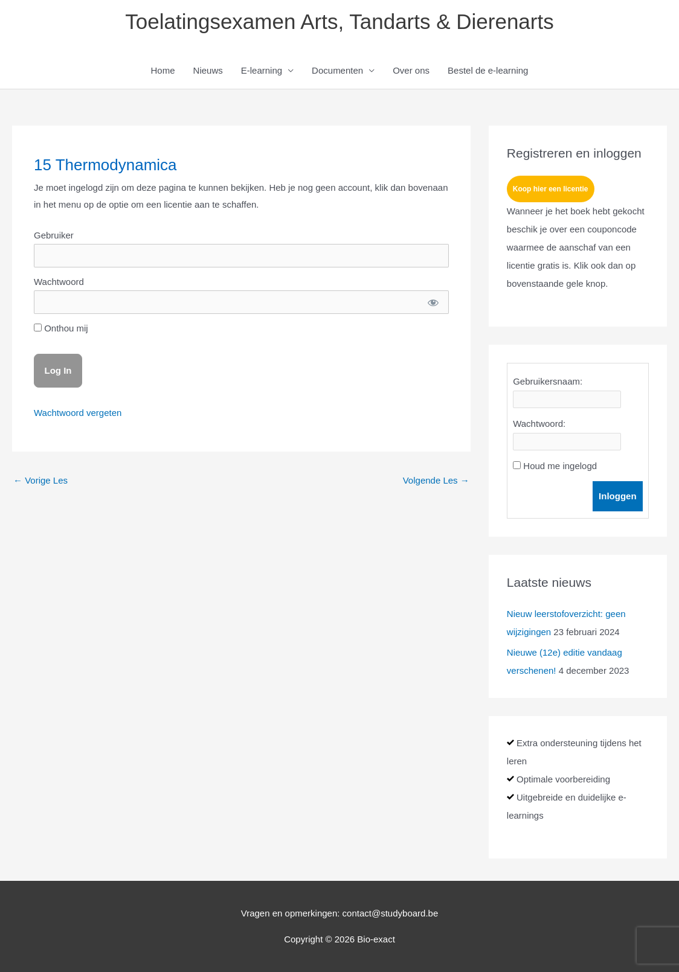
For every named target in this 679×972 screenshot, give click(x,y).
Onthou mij (61, 328)
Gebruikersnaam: (547, 381)
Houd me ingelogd (560, 466)
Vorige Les (40, 480)
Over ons (411, 70)
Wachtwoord (59, 282)
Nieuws (208, 70)
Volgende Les (436, 480)
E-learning (261, 70)
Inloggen (618, 496)
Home (163, 70)
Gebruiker (54, 235)
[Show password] (432, 302)
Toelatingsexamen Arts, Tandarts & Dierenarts (339, 21)
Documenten (337, 70)
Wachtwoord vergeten (77, 413)
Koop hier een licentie (550, 189)
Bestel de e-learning (488, 70)
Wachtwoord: (539, 423)
